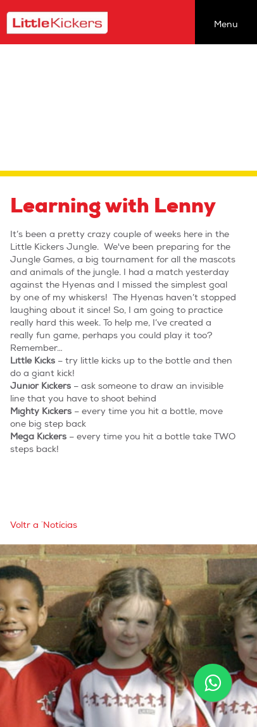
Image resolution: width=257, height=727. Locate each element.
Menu (226, 24)
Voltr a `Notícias (43, 525)
